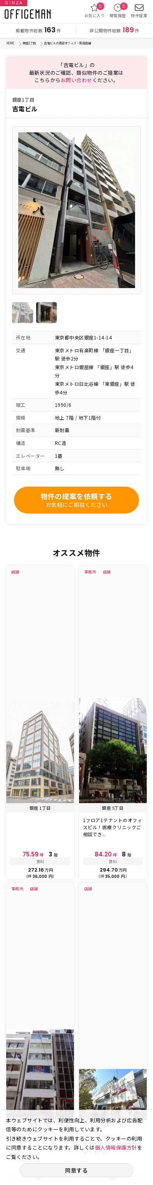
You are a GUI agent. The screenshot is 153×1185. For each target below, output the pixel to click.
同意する (76, 1170)
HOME (10, 43)
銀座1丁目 (29, 43)
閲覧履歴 (118, 10)
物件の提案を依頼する (77, 500)
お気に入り (94, 10)
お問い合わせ (76, 80)
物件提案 (139, 10)
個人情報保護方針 (116, 1147)
